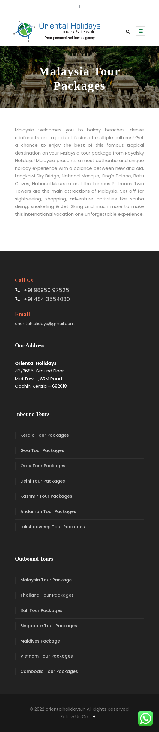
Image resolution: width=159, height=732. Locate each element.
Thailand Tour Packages (47, 595)
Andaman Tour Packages (48, 511)
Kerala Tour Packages (44, 435)
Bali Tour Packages (41, 610)
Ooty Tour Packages (42, 466)
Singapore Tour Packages (48, 626)
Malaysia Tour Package (46, 580)
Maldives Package (40, 641)
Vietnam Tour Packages (46, 656)
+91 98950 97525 (46, 290)
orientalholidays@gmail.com (45, 324)
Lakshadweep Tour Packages (52, 527)
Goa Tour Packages (42, 450)
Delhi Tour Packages (42, 481)
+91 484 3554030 (47, 299)
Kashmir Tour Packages (46, 496)
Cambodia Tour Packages (49, 671)
